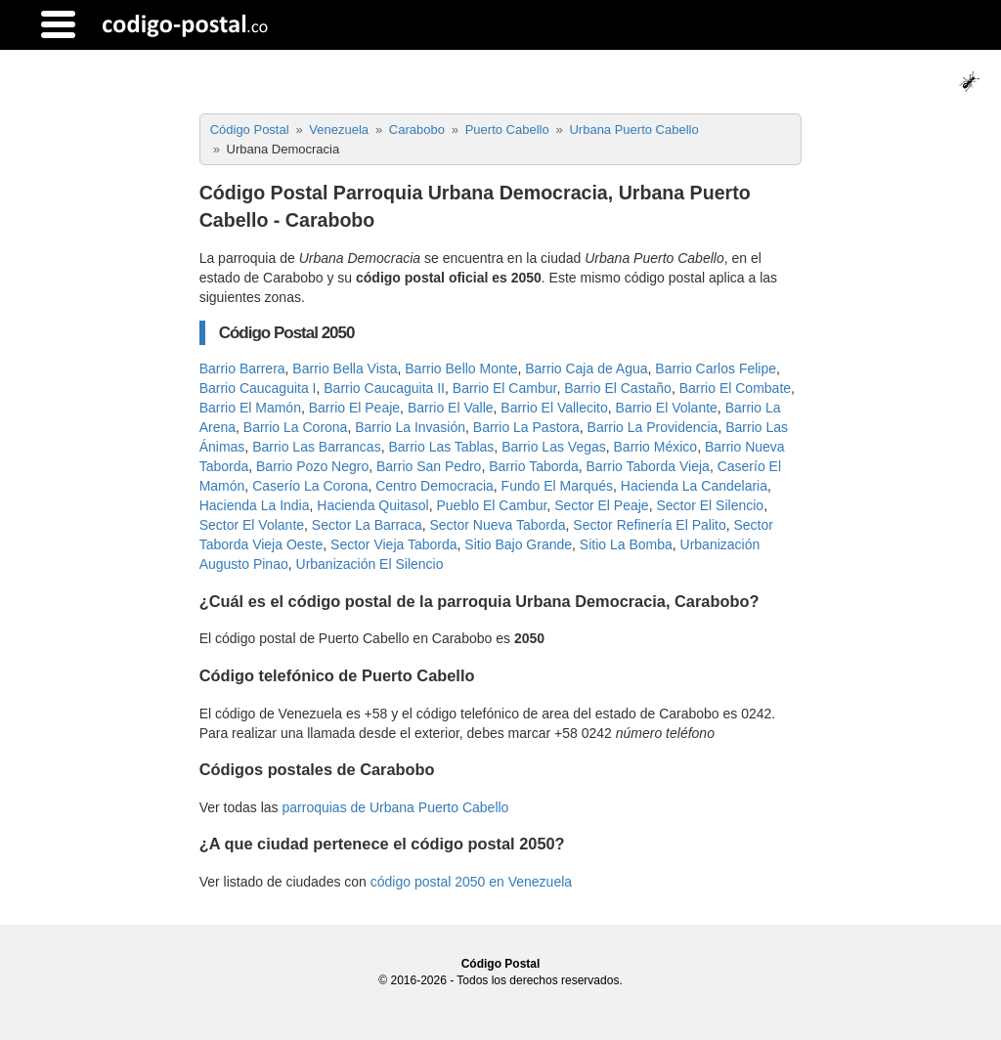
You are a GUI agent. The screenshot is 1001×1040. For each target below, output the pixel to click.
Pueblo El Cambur (492, 505)
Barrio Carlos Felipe (715, 368)
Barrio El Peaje (354, 407)
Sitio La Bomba (626, 544)
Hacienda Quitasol (372, 505)
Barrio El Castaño (618, 388)
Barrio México (656, 447)
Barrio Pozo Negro (312, 466)
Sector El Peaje (601, 505)
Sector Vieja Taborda (393, 544)
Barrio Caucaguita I (258, 388)
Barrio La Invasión (410, 427)
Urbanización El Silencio (370, 564)
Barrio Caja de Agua (586, 368)
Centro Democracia (434, 486)
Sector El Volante (251, 525)
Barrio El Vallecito (553, 407)
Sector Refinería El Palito (649, 525)
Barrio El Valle (451, 407)
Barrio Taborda (534, 466)
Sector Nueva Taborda (497, 525)
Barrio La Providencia (653, 427)
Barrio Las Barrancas (316, 447)
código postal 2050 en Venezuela (471, 881)
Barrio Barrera (242, 368)
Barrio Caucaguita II (384, 388)
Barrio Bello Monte (461, 368)
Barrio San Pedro (428, 466)
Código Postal (501, 964)
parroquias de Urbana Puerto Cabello (395, 807)
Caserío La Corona (310, 486)
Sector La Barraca (367, 525)
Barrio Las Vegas (553, 447)
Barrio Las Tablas (441, 447)
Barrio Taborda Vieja (648, 466)
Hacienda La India (254, 505)
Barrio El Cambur (505, 388)
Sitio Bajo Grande (518, 544)
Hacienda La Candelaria (694, 486)
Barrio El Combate (735, 388)
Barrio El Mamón (250, 407)
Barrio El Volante (667, 407)
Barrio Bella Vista (344, 368)
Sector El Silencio (709, 505)
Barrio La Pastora (526, 427)
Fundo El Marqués (557, 486)
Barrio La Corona (295, 427)
